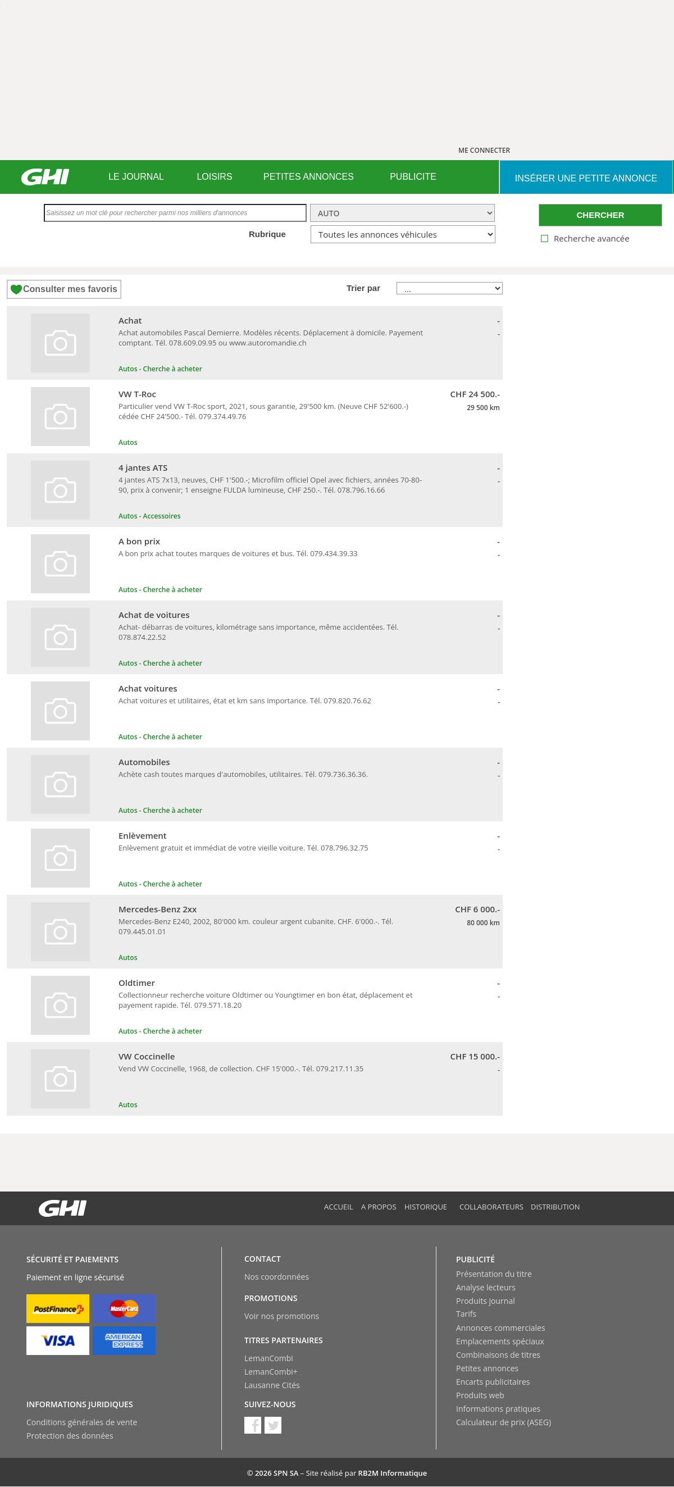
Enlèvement (143, 835)
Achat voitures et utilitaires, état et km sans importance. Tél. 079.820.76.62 (245, 700)
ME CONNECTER (484, 150)
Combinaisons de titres (498, 1354)
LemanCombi (268, 1358)
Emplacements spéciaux (500, 1341)
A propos (379, 1207)
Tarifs (466, 1313)
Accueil (338, 1207)
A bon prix (139, 541)
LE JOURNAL (136, 176)
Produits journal (485, 1300)
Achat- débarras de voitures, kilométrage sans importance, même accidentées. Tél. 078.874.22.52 (259, 632)
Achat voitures (148, 688)
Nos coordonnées (276, 1276)
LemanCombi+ (271, 1371)
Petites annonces (487, 1368)
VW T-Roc (137, 393)
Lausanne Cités (272, 1385)
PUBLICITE (413, 176)
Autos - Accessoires (150, 516)
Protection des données (69, 1435)
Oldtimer (137, 982)
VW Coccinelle (147, 1056)
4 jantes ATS (143, 467)
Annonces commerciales (500, 1327)
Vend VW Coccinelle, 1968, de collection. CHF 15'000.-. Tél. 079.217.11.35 (241, 1068)
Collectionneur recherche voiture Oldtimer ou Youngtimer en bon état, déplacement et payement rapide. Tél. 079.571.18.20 (266, 1000)
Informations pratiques (498, 1408)
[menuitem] (136, 177)
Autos (128, 442)
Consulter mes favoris (70, 289)
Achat (130, 320)
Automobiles (144, 761)
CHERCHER (600, 215)
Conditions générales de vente (81, 1422)
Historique (425, 1207)
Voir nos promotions (281, 1316)
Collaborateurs (491, 1207)
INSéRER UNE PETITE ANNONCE (586, 178)
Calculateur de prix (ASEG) (503, 1422)
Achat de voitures (154, 614)
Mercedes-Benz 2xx (158, 909)
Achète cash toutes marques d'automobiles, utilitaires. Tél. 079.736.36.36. (243, 774)
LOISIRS (214, 176)
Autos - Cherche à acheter (160, 369)
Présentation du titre (494, 1273)
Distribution (555, 1207)
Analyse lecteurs (486, 1287)
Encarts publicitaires (493, 1381)
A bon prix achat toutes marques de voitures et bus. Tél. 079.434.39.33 (238, 553)
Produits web (480, 1395)
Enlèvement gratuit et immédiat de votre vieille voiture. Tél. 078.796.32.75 (243, 848)
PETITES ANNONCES (308, 176)
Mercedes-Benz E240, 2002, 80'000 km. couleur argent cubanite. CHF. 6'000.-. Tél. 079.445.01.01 (256, 926)
